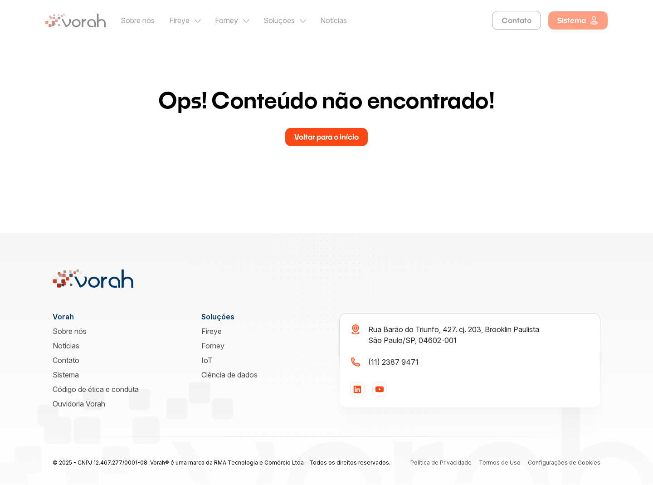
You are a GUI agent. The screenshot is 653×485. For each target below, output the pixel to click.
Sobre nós (138, 20)
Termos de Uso (500, 462)
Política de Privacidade (441, 462)
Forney (226, 20)
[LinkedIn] (357, 389)
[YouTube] (379, 389)
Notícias (333, 20)
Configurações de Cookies (564, 462)
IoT (207, 360)
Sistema (578, 20)
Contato (516, 20)
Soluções (279, 20)
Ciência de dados (229, 374)
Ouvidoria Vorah (79, 403)
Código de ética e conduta (96, 389)
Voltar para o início (326, 136)
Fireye (179, 20)
